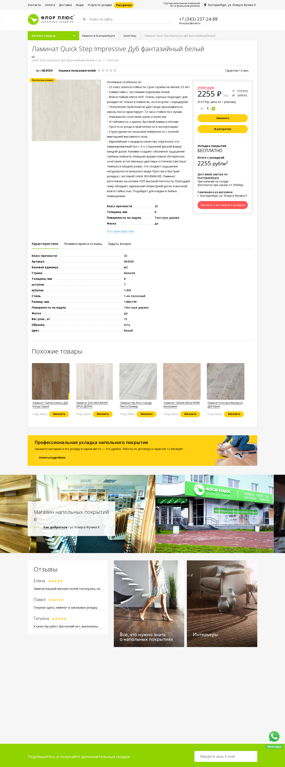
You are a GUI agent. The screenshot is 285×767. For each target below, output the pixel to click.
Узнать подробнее (52, 457)
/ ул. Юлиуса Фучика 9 (71, 527)
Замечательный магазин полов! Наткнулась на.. (67, 589)
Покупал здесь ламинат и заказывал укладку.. (66, 608)
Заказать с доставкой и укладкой (222, 205)
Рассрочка (124, 5)
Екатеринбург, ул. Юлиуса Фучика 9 (232, 5)
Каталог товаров (44, 36)
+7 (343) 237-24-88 (198, 19)
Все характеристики (120, 231)
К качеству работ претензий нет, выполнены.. (66, 626)
